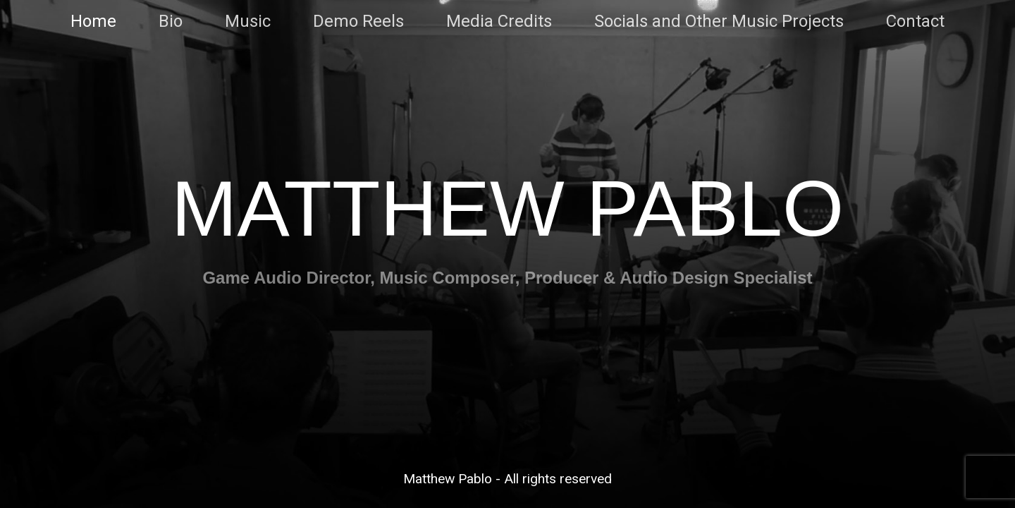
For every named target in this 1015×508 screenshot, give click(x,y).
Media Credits (499, 21)
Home (93, 21)
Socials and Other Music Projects (719, 21)
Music (248, 21)
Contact (915, 21)
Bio (171, 21)
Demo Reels (358, 21)
